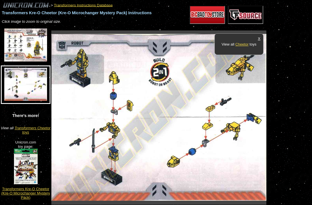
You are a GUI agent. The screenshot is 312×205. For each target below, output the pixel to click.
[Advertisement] (155, 27)
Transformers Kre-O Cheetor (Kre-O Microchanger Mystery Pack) (25, 193)
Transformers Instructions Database (83, 5)
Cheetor (241, 44)
